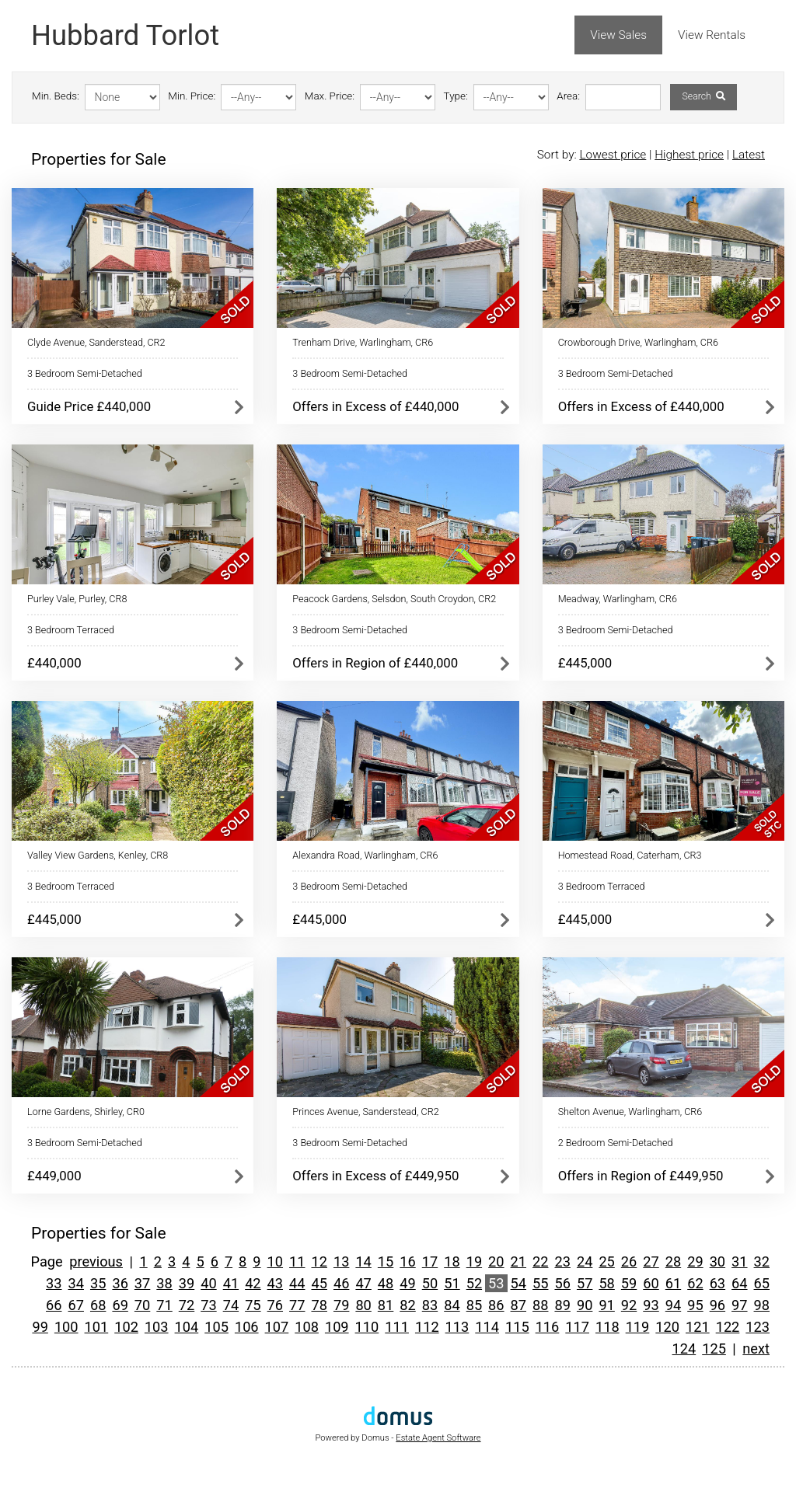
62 (695, 1283)
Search (703, 96)
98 (762, 1305)
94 (673, 1305)
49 (407, 1283)
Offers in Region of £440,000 (375, 663)
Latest (748, 155)
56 (562, 1283)
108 (307, 1327)
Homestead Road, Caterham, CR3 (630, 855)
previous (96, 1261)
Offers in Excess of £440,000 (375, 406)
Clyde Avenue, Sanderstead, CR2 (96, 342)
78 (318, 1305)
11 (297, 1261)
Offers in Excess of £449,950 (375, 1175)
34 (76, 1283)
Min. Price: (191, 96)
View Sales (618, 35)
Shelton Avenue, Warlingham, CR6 (630, 1111)
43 (275, 1283)
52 (474, 1283)
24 (584, 1261)
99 (39, 1327)
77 (297, 1305)
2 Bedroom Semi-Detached (615, 1142)
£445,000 (585, 663)
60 (650, 1283)
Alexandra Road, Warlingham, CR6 (365, 855)
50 (430, 1283)
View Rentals (711, 35)
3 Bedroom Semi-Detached (84, 373)
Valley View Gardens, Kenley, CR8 (97, 855)
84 (451, 1305)
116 (548, 1327)
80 (363, 1305)
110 (367, 1327)
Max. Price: (329, 96)
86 (496, 1305)
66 (53, 1305)
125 (714, 1348)
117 (577, 1327)
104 (187, 1327)
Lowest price (612, 155)
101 (97, 1327)
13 (341, 1261)
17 (430, 1261)
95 (695, 1305)
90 (584, 1305)
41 (231, 1283)
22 (540, 1261)
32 (762, 1261)
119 (638, 1327)
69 (119, 1305)
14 (363, 1261)
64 (739, 1283)
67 (76, 1305)
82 (407, 1305)
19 (474, 1261)
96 (717, 1305)
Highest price (689, 155)
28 (673, 1261)
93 (650, 1305)
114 (487, 1327)
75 (252, 1305)
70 (142, 1305)
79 (341, 1305)
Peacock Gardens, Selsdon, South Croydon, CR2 (394, 599)
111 (397, 1327)
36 (119, 1283)
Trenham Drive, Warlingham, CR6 (362, 342)
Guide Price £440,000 (89, 406)
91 (606, 1305)
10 (275, 1261)
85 (474, 1305)
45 (318, 1283)
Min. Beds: (55, 96)
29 (695, 1261)
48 (385, 1283)
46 (341, 1283)
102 (126, 1327)
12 (318, 1261)
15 (385, 1261)
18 (451, 1261)
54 (518, 1283)
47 (363, 1283)
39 (186, 1283)
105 (216, 1327)
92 (629, 1305)
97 (739, 1305)
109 (337, 1327)
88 (540, 1305)
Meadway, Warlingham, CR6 (617, 599)
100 (66, 1327)
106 (247, 1327)
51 (451, 1283)
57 (584, 1283)
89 (562, 1305)
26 (629, 1261)
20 (496, 1261)
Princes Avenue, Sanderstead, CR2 (365, 1111)
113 (457, 1327)
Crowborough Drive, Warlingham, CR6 (638, 342)
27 (650, 1261)
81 (385, 1305)
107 (277, 1327)
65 (762, 1283)
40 (208, 1283)
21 (518, 1261)
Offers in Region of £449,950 (641, 1175)
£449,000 (54, 1175)
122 (728, 1327)
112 (427, 1327)
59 (629, 1283)
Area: (568, 96)
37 (142, 1283)
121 (698, 1327)
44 (297, 1283)
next (756, 1348)
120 (667, 1327)
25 (606, 1261)
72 (186, 1305)
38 (164, 1283)
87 (518, 1305)
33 (53, 1283)
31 (739, 1261)
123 (757, 1327)
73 (208, 1305)
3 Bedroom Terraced (70, 630)
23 (562, 1261)
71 (164, 1305)
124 (684, 1348)
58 (606, 1283)
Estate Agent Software (438, 1438)
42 (252, 1283)
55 (540, 1283)
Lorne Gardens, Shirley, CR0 (86, 1111)
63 (717, 1283)
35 (98, 1283)
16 (407, 1261)
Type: (456, 96)
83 (430, 1305)
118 (607, 1327)
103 (157, 1327)
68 (98, 1305)
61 (673, 1283)
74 (231, 1305)
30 (717, 1261)
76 (275, 1305)
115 (517, 1327)
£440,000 (54, 663)
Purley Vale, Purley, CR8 (77, 599)
